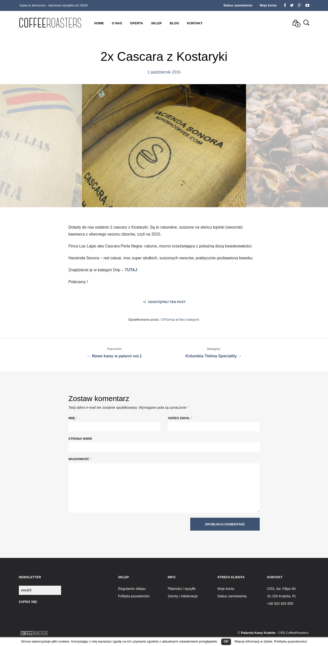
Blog (174, 23)
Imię (73, 418)
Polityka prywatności (290, 641)
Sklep (156, 23)
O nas (117, 23)
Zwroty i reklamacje (183, 596)
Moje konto (268, 5)
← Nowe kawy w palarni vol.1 (114, 351)
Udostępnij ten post (164, 302)
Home (99, 23)
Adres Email (180, 418)
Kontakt (195, 23)
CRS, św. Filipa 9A (281, 589)
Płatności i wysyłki (182, 589)
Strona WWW (80, 439)
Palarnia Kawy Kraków (258, 633)
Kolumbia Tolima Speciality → (214, 351)
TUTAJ (131, 270)
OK (226, 641)
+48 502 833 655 (280, 604)
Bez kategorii (189, 319)
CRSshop (168, 319)
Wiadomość (80, 459)
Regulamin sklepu (132, 589)
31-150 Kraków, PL (281, 596)
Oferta (136, 23)
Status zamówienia (237, 5)
